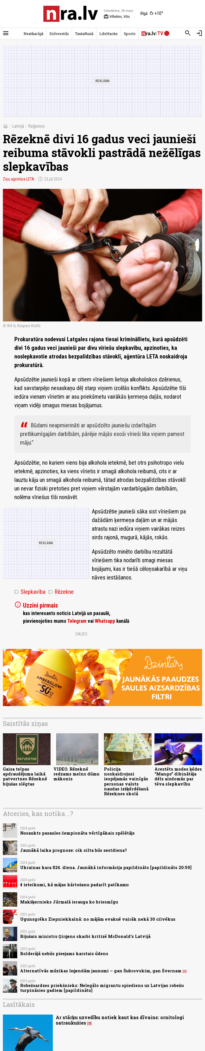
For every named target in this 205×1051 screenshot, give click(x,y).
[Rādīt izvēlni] (5, 33)
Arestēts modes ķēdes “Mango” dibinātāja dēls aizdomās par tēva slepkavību (178, 776)
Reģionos (36, 126)
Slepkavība (29, 591)
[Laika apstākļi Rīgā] (151, 14)
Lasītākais (19, 1004)
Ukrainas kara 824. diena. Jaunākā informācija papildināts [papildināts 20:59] (106, 867)
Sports (130, 33)
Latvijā (18, 126)
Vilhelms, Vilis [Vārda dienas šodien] (117, 17)
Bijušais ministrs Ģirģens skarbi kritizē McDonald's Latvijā (85, 936)
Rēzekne (61, 591)
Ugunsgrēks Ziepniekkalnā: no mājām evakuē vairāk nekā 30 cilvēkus (97, 919)
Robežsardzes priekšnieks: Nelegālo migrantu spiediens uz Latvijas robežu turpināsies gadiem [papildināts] (102, 988)
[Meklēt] (188, 33)
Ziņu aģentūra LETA (18, 179)
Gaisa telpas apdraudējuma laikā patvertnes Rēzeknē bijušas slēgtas (25, 776)
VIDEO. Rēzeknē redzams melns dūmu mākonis (76, 774)
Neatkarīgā (33, 33)
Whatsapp (105, 621)
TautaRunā (84, 33)
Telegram (76, 621)
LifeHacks (108, 33)
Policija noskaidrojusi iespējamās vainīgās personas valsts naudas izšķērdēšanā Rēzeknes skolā (126, 781)
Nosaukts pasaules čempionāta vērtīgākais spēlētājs (77, 833)
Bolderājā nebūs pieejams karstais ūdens (64, 953)
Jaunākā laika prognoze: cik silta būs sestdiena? (73, 850)
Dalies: (82, 634)
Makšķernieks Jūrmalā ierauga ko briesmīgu (69, 902)
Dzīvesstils (59, 33)
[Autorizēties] (199, 33)
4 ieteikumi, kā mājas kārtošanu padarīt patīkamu (74, 884)
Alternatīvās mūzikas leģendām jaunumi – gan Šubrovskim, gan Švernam (100, 971)
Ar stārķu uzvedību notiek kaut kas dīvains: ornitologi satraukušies (120, 1020)
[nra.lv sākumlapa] (70, 14)
